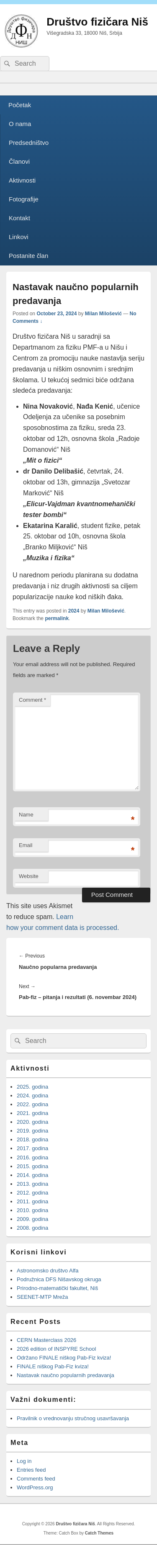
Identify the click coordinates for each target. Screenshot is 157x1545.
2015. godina (32, 1166)
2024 (74, 611)
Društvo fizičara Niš (97, 21)
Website (29, 876)
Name (26, 814)
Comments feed (36, 1478)
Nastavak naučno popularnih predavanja (65, 1375)
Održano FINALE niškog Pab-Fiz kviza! (64, 1357)
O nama (20, 123)
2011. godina (32, 1201)
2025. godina (32, 1087)
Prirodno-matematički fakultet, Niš (57, 1288)
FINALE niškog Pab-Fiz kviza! (53, 1366)
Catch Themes (99, 1533)
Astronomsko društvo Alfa (47, 1270)
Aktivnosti (22, 180)
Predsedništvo (29, 142)
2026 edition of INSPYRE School (56, 1349)
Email (26, 845)
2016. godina (32, 1157)
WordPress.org (35, 1487)
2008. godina (32, 1228)
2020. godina (32, 1122)
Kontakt (19, 217)
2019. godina (32, 1131)
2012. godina (32, 1193)
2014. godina (32, 1175)
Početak (19, 104)
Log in (24, 1461)
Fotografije (24, 199)
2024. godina (32, 1095)
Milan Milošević (103, 314)
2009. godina (32, 1219)
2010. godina (32, 1210)
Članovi (19, 161)
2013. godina (32, 1184)
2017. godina (32, 1148)
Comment (32, 700)
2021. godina (32, 1113)
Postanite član (28, 255)
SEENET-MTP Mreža (42, 1297)
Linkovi (18, 236)
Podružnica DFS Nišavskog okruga (59, 1279)
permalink (57, 618)
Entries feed (31, 1470)
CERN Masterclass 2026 (46, 1340)
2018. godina (32, 1139)
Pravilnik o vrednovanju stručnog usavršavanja (73, 1418)
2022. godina (32, 1104)
